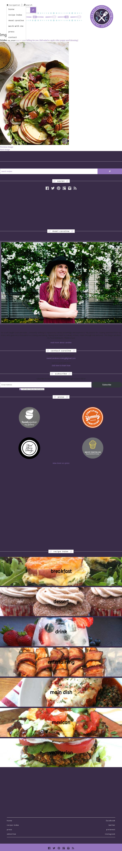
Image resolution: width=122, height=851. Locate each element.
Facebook (110, 821)
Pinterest (110, 829)
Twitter (111, 825)
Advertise (11, 834)
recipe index (15, 15)
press (11, 31)
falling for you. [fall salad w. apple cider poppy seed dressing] (52, 40)
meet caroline (16, 20)
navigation (13, 5)
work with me (16, 26)
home (11, 9)
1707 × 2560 (21, 40)
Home (9, 821)
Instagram (110, 834)
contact (12, 37)
